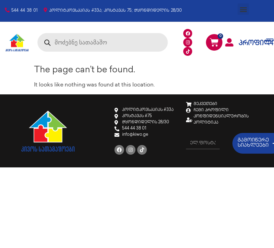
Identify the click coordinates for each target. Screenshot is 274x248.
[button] (243, 9)
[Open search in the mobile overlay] (102, 42)
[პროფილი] (229, 42)
